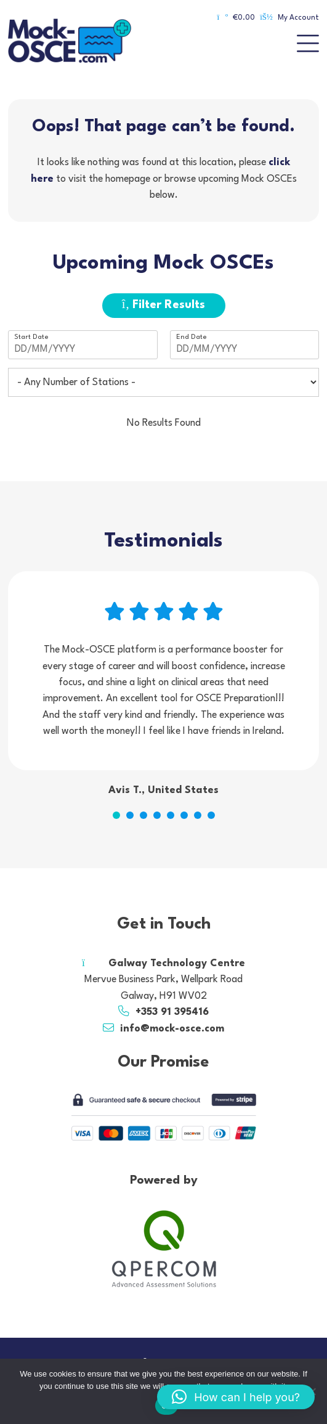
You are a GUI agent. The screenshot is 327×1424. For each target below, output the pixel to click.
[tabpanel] (163, 685)
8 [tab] (211, 815)
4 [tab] (157, 815)
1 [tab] (116, 815)
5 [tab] (170, 815)
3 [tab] (143, 815)
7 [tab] (197, 815)
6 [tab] (184, 815)
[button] (236, 1397)
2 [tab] (130, 815)
